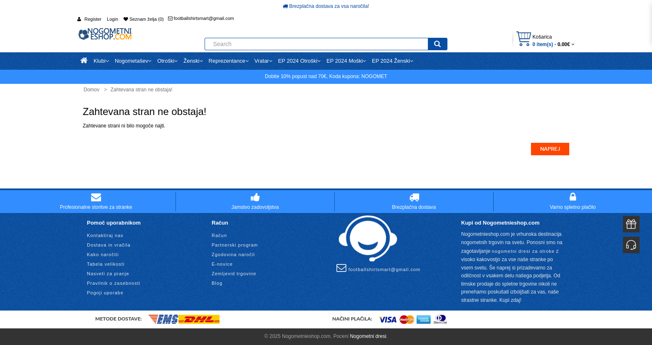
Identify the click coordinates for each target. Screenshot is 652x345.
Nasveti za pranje (108, 273)
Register (92, 19)
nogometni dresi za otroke (523, 251)
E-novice (222, 264)
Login (112, 19)
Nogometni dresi (368, 336)
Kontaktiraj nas (105, 235)
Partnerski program (235, 244)
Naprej (550, 149)
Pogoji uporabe (105, 292)
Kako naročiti (103, 254)
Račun (219, 235)
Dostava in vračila (109, 244)
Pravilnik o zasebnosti (113, 283)
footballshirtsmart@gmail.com (201, 18)
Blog (217, 283)
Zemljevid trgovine (234, 273)
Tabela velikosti (106, 264)
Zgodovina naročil (233, 254)
